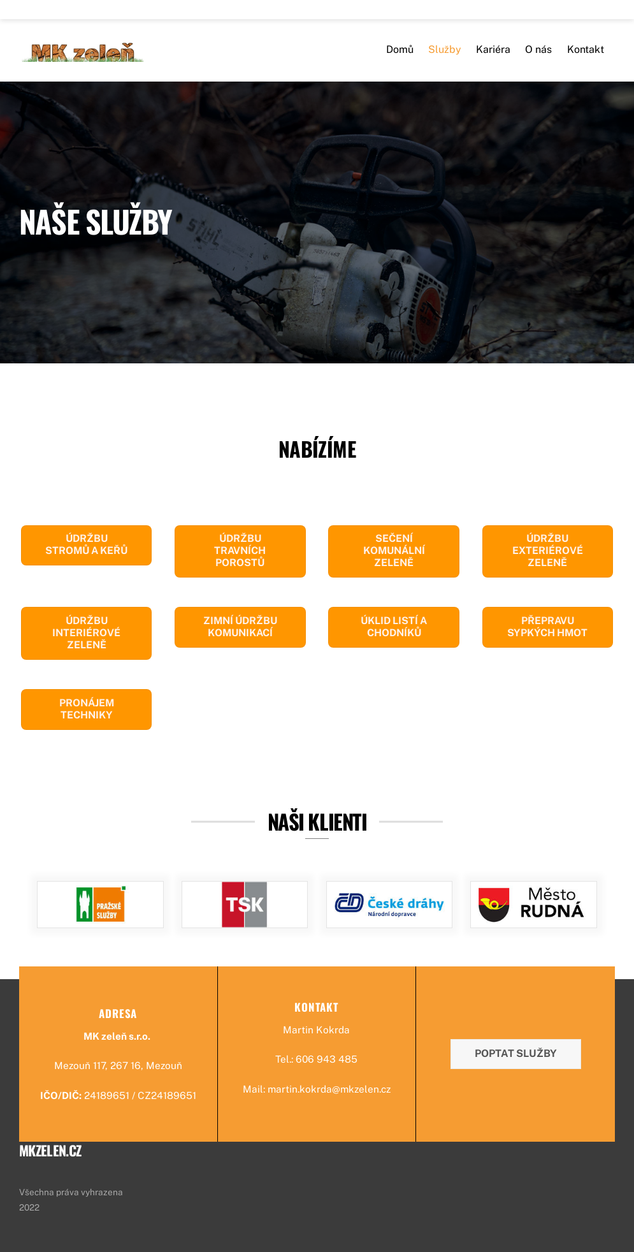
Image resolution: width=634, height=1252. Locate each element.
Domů (400, 53)
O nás (538, 53)
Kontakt (585, 53)
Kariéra (493, 53)
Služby (444, 53)
